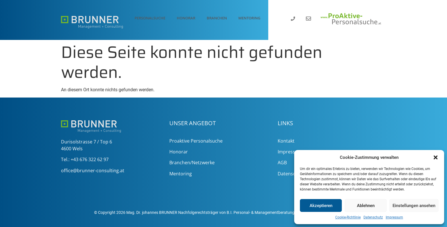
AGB (282, 162)
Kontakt (286, 141)
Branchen (217, 18)
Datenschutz (373, 217)
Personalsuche (150, 18)
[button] (435, 157)
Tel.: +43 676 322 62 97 (85, 159)
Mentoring (249, 18)
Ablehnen (366, 205)
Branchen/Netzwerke (192, 162)
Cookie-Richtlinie (348, 217)
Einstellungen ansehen (414, 205)
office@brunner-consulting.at (92, 170)
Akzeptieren (321, 205)
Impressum (394, 217)
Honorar (186, 18)
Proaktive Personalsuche (196, 141)
